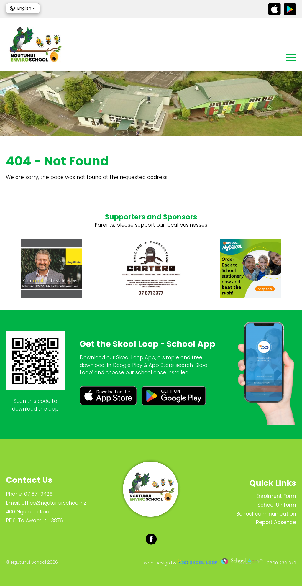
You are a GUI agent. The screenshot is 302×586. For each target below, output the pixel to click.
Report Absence (276, 522)
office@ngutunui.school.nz (54, 502)
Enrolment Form (276, 496)
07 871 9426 (38, 494)
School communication (266, 513)
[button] (23, 8)
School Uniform (276, 504)
